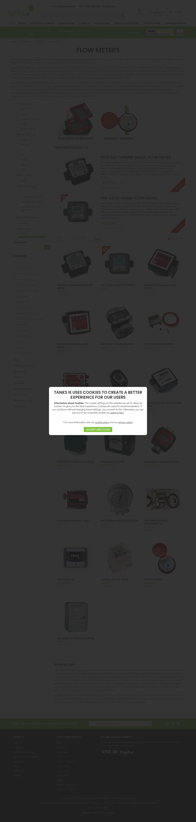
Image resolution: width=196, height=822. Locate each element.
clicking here (117, 412)
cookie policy (102, 422)
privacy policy (125, 422)
